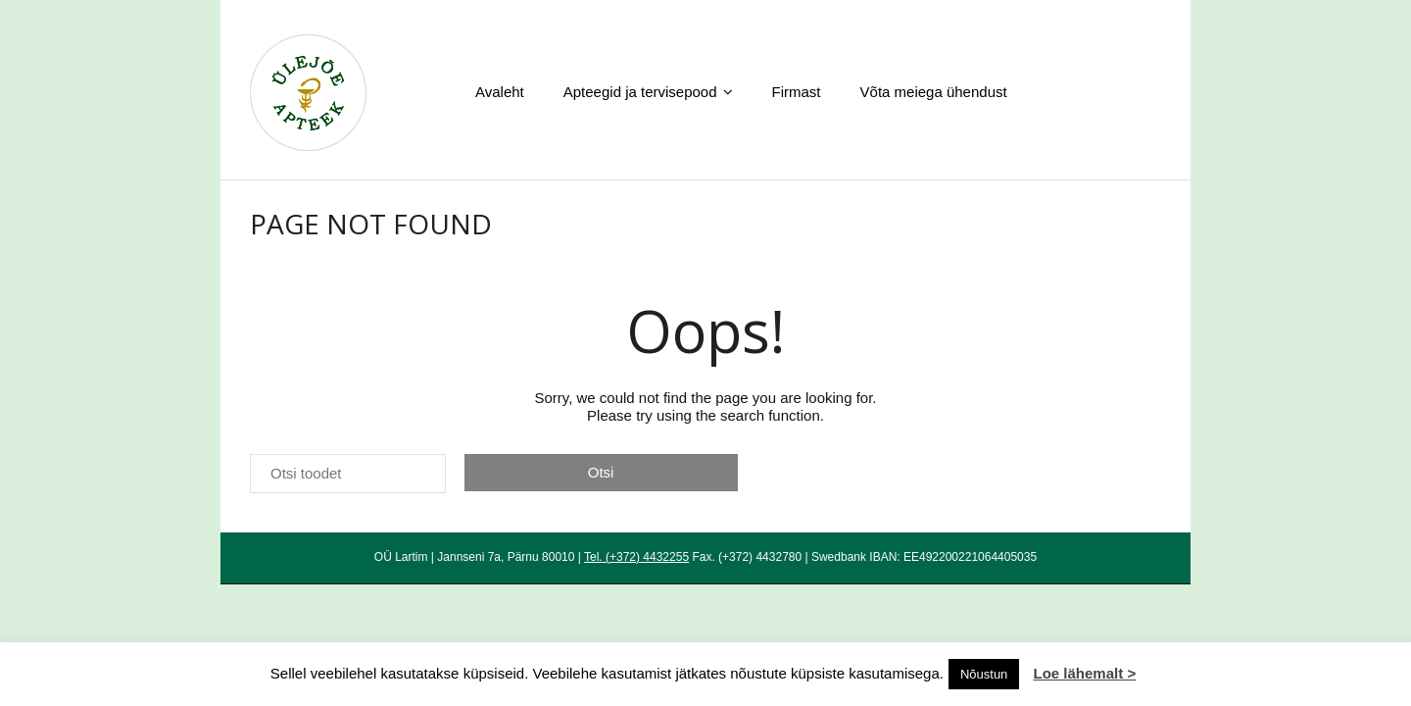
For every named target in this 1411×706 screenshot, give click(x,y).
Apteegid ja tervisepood (640, 91)
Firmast (796, 91)
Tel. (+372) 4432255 (636, 557)
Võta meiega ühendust (933, 91)
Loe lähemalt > (1085, 673)
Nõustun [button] (983, 674)
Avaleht (499, 91)
